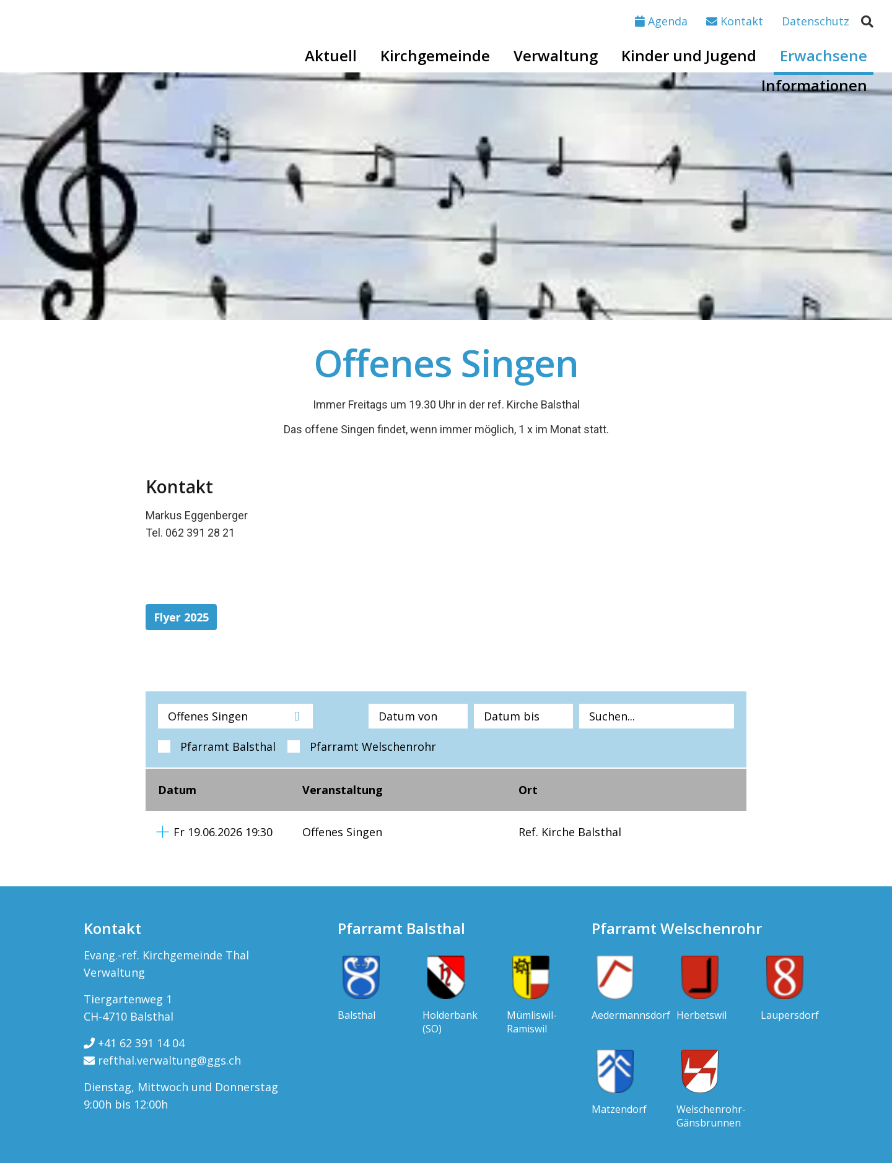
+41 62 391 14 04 (134, 1042)
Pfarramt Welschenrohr (373, 746)
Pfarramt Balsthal (228, 746)
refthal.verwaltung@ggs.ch (162, 1060)
